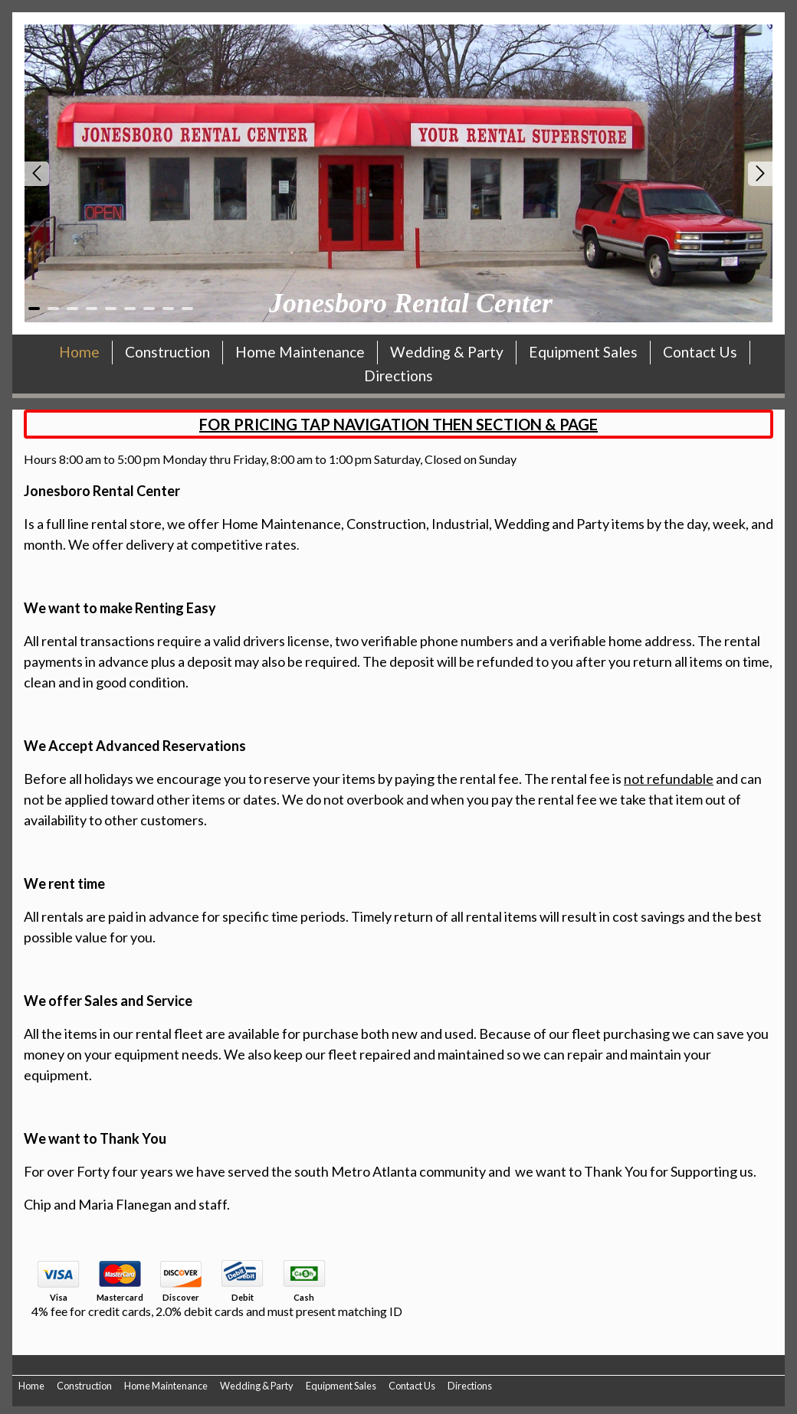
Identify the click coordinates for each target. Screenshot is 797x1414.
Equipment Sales (583, 352)
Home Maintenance (300, 352)
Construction (167, 352)
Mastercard (120, 1297)
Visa (58, 1297)
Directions (398, 375)
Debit (242, 1297)
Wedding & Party (446, 352)
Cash (304, 1297)
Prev (37, 174)
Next (760, 174)
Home (79, 352)
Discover (180, 1297)
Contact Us (700, 352)
